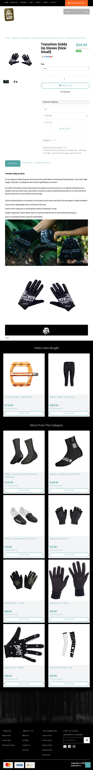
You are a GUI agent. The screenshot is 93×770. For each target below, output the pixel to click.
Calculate (65, 129)
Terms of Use (47, 735)
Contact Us (26, 745)
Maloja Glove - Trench (59, 603)
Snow (46, 2)
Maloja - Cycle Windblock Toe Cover (20, 538)
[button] (88, 765)
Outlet (54, 2)
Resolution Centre (8, 745)
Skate (39, 2)
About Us (25, 735)
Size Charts (46, 755)
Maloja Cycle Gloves (58, 538)
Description (12, 163)
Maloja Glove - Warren (14, 667)
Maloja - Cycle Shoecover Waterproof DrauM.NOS (21, 476)
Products (14, 2)
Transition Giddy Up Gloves (75, 38)
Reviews (43, 162)
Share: (47, 57)
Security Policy (47, 750)
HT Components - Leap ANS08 (18, 397)
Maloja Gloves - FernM (14, 603)
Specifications (27, 162)
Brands (24, 2)
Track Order (6, 740)
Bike (32, 2)
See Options (24, 413)
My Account (6, 735)
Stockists (25, 750)
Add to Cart (65, 85)
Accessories (25, 38)
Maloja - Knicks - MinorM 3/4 (62, 397)
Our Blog (25, 740)
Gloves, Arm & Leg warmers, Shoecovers (47, 38)
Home (6, 2)
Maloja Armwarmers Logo (61, 667)
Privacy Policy (47, 740)
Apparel (15, 38)
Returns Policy (47, 745)
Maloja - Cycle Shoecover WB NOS (65, 474)
